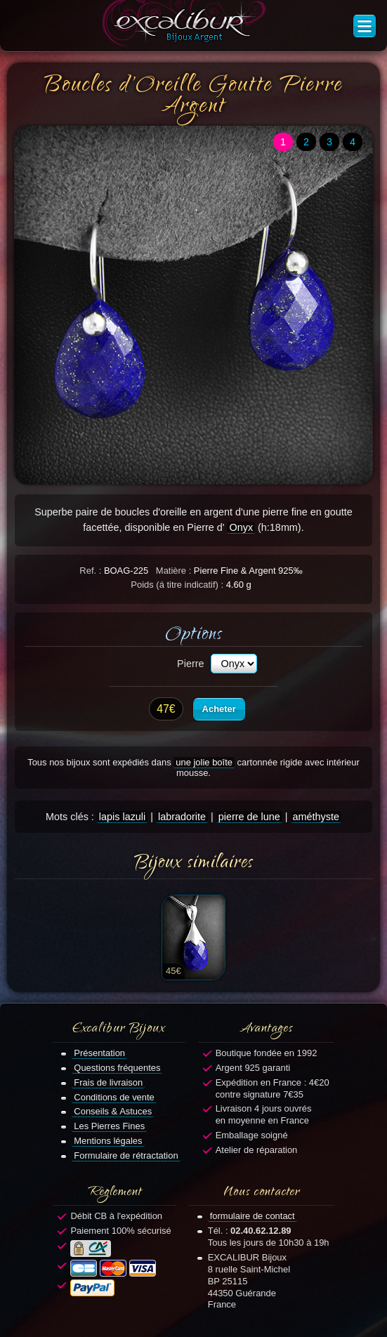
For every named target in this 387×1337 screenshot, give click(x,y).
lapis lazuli (122, 816)
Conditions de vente (114, 1097)
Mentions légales (108, 1140)
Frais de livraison (108, 1082)
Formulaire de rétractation (126, 1155)
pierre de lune (249, 816)
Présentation (99, 1053)
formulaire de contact (252, 1216)
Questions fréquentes (117, 1067)
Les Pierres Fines (109, 1126)
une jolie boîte (204, 762)
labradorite (182, 816)
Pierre (190, 663)
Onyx (241, 527)
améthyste (316, 816)
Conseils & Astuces (113, 1111)
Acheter (219, 709)
